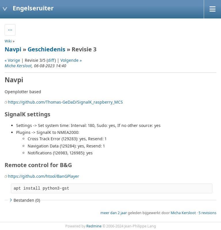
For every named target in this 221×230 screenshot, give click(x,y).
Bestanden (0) (24, 200)
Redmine (94, 226)
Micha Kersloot (18, 65)
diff (51, 60)
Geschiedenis (46, 49)
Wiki (8, 41)
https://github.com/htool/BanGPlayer (43, 176)
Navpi (13, 49)
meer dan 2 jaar (113, 212)
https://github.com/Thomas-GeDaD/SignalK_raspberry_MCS (65, 102)
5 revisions (207, 212)
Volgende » (71, 60)
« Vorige (12, 60)
